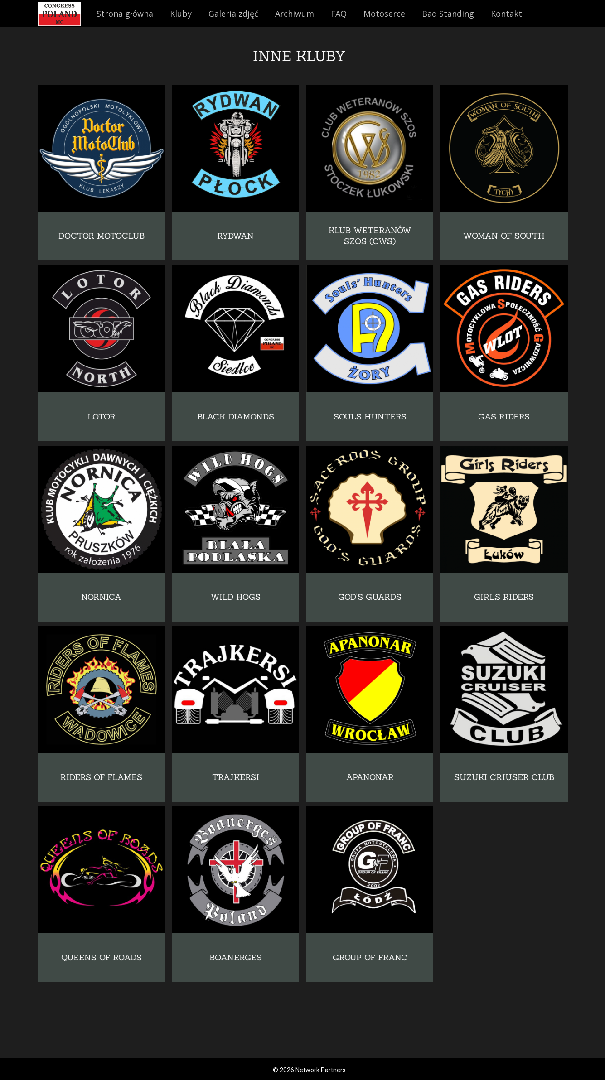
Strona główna (125, 13)
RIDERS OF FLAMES (101, 777)
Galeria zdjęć (233, 13)
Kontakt (506, 13)
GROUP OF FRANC (370, 957)
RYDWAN (235, 236)
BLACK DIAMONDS (235, 416)
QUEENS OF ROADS (101, 957)
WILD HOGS (236, 597)
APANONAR (370, 777)
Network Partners (320, 1070)
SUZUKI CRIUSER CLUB (504, 777)
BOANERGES (235, 957)
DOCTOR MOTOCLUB (101, 236)
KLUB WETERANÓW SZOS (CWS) (370, 235)
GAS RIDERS (504, 416)
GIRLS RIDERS (504, 597)
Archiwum (294, 13)
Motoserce (384, 13)
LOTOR (101, 416)
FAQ (339, 13)
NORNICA (101, 597)
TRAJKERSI (235, 777)
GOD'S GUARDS (370, 597)
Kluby (181, 13)
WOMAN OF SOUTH (504, 236)
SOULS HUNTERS (370, 416)
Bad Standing (448, 13)
